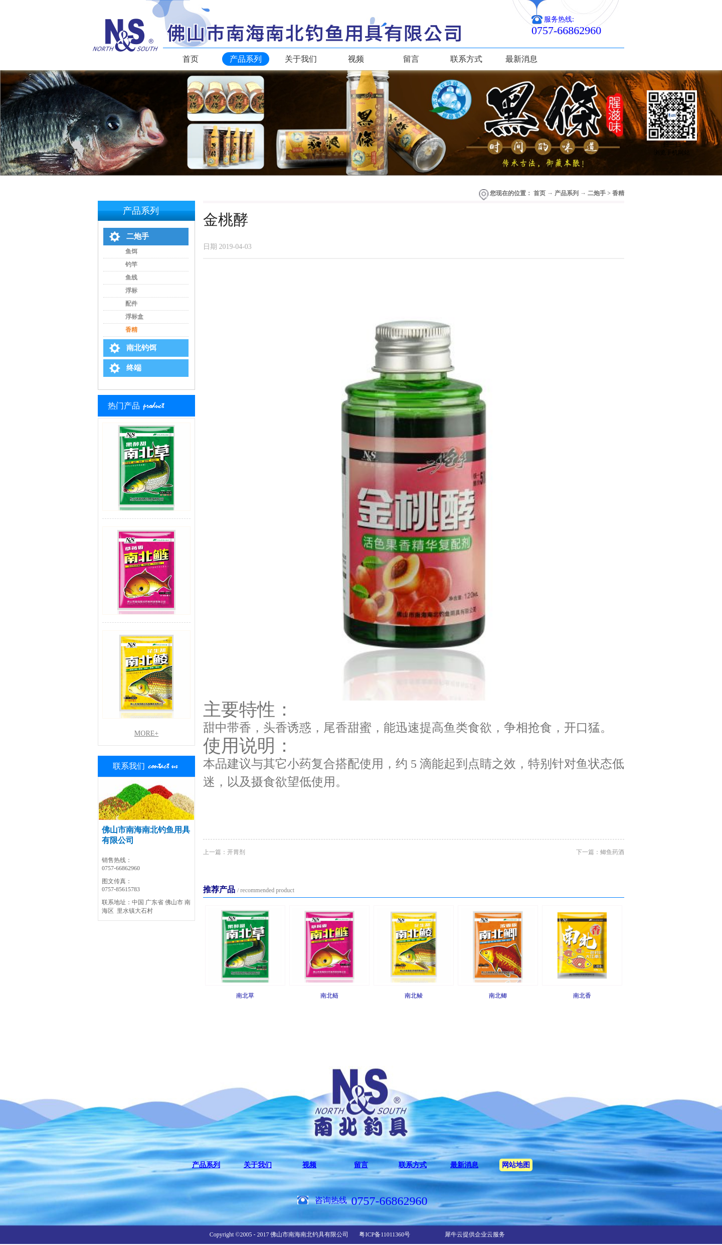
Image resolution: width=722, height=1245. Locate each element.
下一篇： (600, 852)
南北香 (582, 995)
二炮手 (597, 193)
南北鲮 (414, 995)
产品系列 (567, 193)
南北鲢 (329, 995)
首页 (191, 59)
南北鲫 (498, 995)
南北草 (245, 995)
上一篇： (224, 852)
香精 (618, 193)
